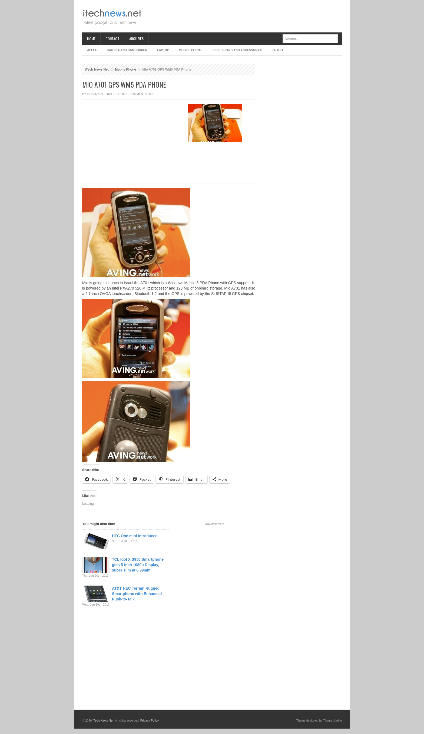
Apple (92, 50)
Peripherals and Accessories (236, 50)
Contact (112, 38)
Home (91, 38)
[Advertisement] (243, 16)
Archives (136, 38)
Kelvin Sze (95, 94)
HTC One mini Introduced (135, 536)
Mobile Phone (190, 50)
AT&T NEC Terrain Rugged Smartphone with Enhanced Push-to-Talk (137, 593)
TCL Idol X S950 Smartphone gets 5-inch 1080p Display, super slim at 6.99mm (138, 564)
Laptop (163, 50)
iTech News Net (97, 69)
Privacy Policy (149, 720)
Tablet (278, 50)
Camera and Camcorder (127, 50)
